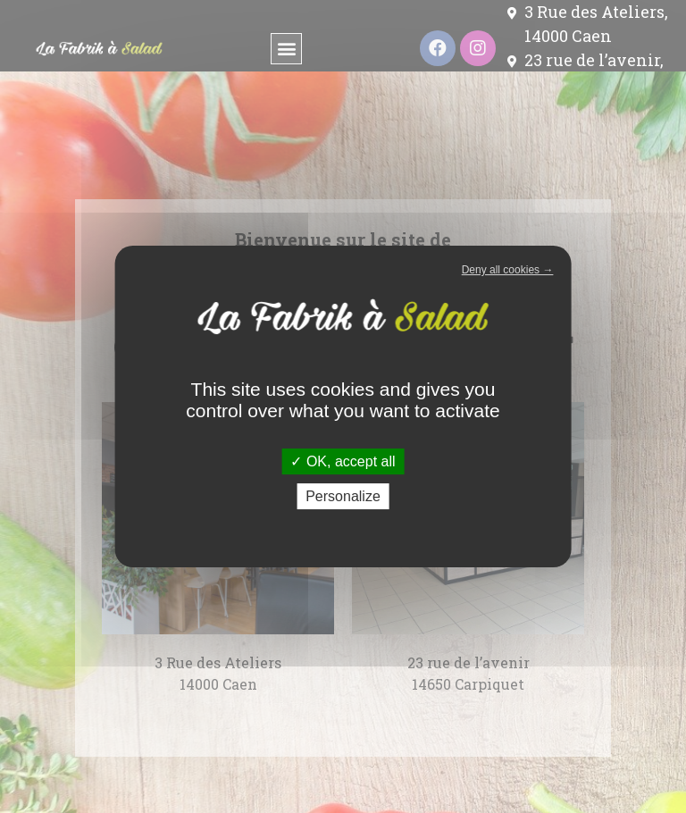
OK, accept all (342, 461)
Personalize (343, 496)
